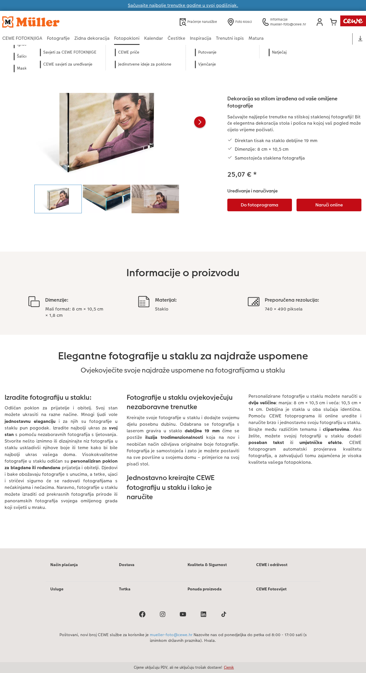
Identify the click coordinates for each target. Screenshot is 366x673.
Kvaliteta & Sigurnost (207, 565)
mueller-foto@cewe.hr (171, 635)
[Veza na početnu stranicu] (58, 21)
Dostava (126, 565)
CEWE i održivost (271, 565)
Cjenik (229, 667)
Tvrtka (124, 589)
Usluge (56, 589)
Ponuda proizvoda (205, 589)
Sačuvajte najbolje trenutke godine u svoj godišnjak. (183, 5)
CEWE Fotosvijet (271, 589)
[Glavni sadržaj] (183, 304)
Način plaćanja (64, 565)
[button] (320, 22)
